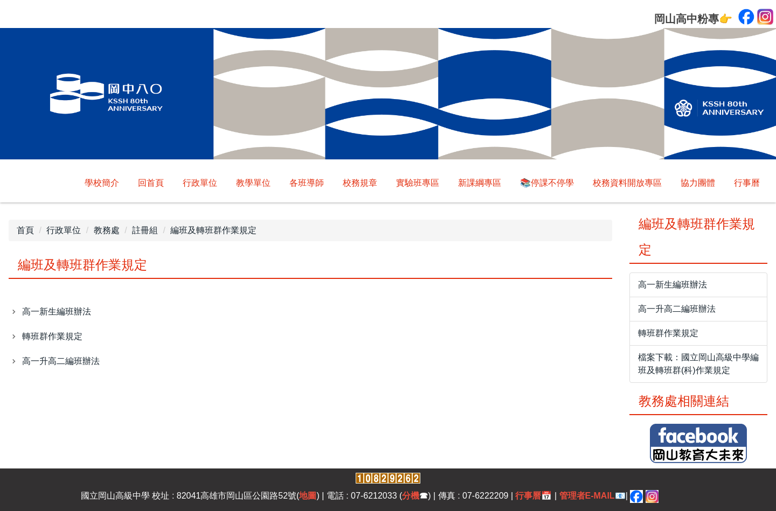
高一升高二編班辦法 (61, 361)
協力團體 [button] (698, 182)
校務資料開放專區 (627, 182)
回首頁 (151, 182)
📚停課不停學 (547, 182)
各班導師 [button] (306, 182)
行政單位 (63, 230)
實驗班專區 (417, 182)
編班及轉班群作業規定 (213, 230)
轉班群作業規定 (52, 336)
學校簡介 (102, 182)
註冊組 (145, 230)
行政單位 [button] (200, 182)
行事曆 (747, 182)
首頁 (25, 230)
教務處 (107, 230)
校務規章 (360, 182)
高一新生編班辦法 (56, 311)
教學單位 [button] (253, 182)
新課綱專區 (479, 182)
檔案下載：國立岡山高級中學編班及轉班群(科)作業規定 (698, 364)
